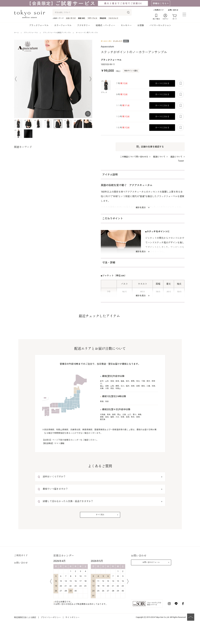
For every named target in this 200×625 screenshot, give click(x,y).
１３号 (122, 116)
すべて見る (100, 515)
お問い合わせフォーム (151, 562)
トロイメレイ (113, 18)
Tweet (181, 161)
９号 (121, 94)
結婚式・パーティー (105, 25)
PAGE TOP (190, 617)
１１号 (122, 105)
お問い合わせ (173, 10)
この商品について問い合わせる (134, 157)
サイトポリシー (72, 617)
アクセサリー (83, 25)
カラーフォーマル (62, 25)
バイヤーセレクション (160, 25)
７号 (121, 83)
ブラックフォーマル (38, 25)
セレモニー (126, 25)
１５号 (122, 127)
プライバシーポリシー (51, 617)
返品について (176, 157)
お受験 (140, 25)
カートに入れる (162, 83)
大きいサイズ (71, 18)
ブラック (104, 92)
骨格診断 (103, 18)
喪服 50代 (81, 18)
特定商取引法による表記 (25, 617)
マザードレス (92, 18)
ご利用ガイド (158, 10)
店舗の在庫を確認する (152, 146)
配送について (159, 157)
